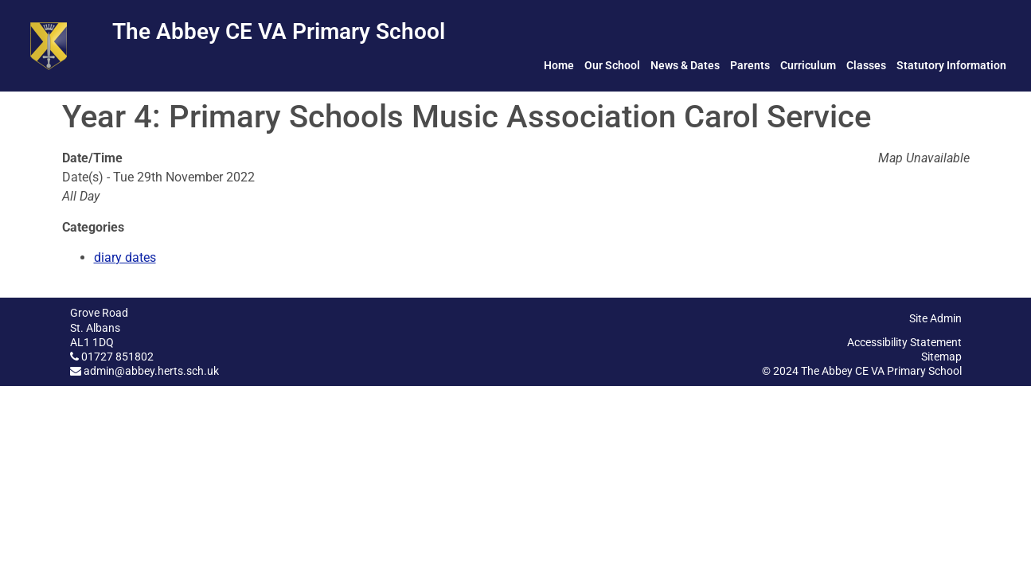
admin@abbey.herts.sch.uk (151, 370)
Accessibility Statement (904, 342)
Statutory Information (951, 65)
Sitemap (941, 356)
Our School (612, 65)
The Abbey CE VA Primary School (278, 31)
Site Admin (935, 318)
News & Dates (685, 65)
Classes (866, 65)
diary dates (125, 257)
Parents (750, 65)
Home (559, 65)
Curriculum (808, 65)
